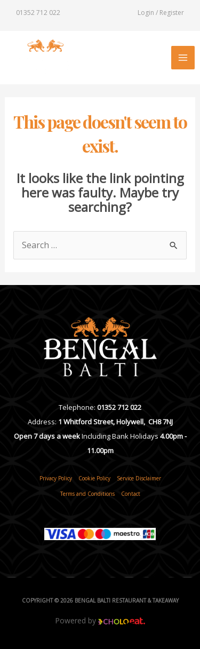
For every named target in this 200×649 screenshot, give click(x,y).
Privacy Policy (55, 478)
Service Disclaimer (139, 478)
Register (171, 12)
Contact (130, 493)
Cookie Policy (94, 478)
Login (146, 12)
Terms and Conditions (87, 493)
